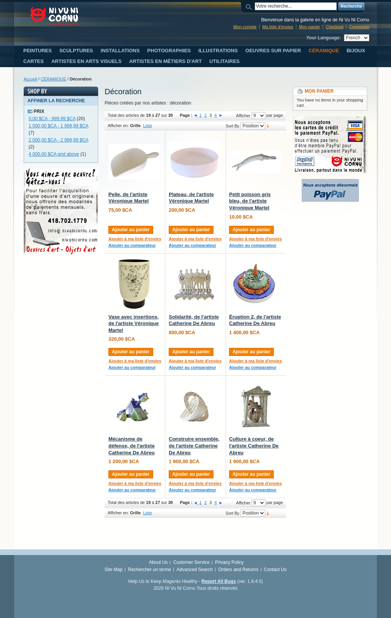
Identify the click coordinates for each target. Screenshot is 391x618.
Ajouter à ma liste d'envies (134, 239)
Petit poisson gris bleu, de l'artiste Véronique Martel (250, 201)
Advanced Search (194, 569)
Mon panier (309, 26)
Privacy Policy (229, 562)
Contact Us (275, 569)
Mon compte (245, 26)
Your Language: (323, 37)
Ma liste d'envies (277, 26)
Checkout (334, 26)
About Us (158, 562)
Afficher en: (118, 125)
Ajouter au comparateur (132, 245)
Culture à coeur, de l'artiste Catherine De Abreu (254, 445)
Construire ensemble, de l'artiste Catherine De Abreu (194, 445)
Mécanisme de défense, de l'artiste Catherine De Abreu (131, 445)
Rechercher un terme (149, 569)
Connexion (359, 26)
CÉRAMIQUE (53, 79)
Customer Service (191, 562)
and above (54, 154)
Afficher (243, 115)
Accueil (30, 79)
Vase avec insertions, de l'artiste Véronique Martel (133, 323)
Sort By (232, 126)
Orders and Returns (238, 569)
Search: (250, 6)
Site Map (114, 569)
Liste (147, 125)
